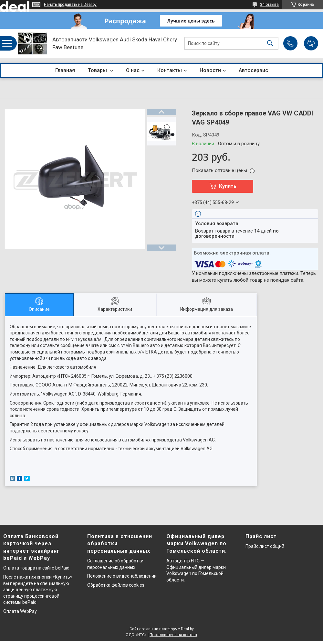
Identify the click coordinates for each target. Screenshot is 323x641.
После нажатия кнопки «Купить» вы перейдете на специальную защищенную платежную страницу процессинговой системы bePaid (37, 589)
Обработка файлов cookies (115, 585)
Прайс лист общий (264, 546)
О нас (133, 70)
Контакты (169, 70)
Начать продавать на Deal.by (70, 4)
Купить (227, 186)
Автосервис (253, 70)
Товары (98, 70)
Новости (210, 70)
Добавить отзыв (311, 43)
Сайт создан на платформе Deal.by (162, 629)
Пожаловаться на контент (173, 635)
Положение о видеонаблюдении (122, 576)
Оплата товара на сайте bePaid (36, 567)
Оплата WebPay (20, 611)
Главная (65, 70)
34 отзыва (269, 4)
